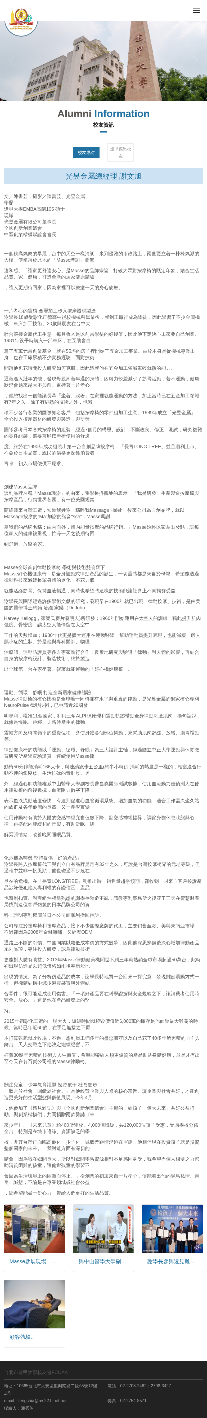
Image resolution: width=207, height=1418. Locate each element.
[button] (11, 61)
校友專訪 (86, 152)
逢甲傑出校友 (120, 152)
